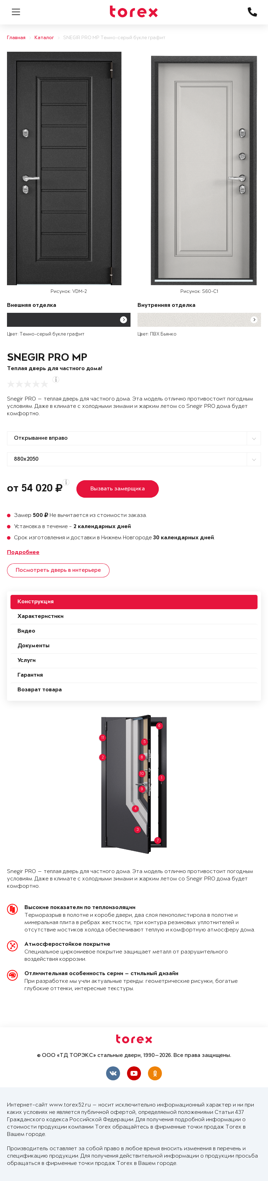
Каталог (44, 38)
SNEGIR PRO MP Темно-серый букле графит (114, 38)
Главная (16, 38)
